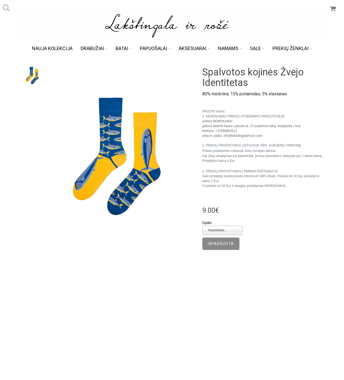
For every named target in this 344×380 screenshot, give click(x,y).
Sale (257, 48)
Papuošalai (155, 48)
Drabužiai (94, 48)
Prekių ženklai (292, 48)
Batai (124, 48)
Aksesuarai (194, 48)
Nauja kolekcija (52, 48)
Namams (230, 48)
